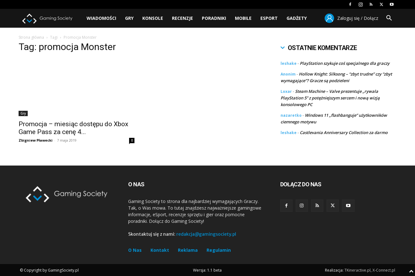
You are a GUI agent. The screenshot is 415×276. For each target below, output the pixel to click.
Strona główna (31, 37)
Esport (269, 18)
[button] (388, 19)
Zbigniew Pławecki (36, 140)
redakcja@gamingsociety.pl (206, 234)
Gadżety (297, 18)
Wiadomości (101, 18)
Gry (129, 18)
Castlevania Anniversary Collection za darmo (344, 132)
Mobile (243, 18)
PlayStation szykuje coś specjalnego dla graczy (344, 63)
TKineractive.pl (357, 270)
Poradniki (214, 18)
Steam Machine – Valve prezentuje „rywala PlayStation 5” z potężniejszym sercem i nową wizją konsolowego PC (330, 97)
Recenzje (182, 18)
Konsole (152, 18)
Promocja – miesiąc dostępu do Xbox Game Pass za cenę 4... (73, 128)
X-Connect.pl (383, 270)
